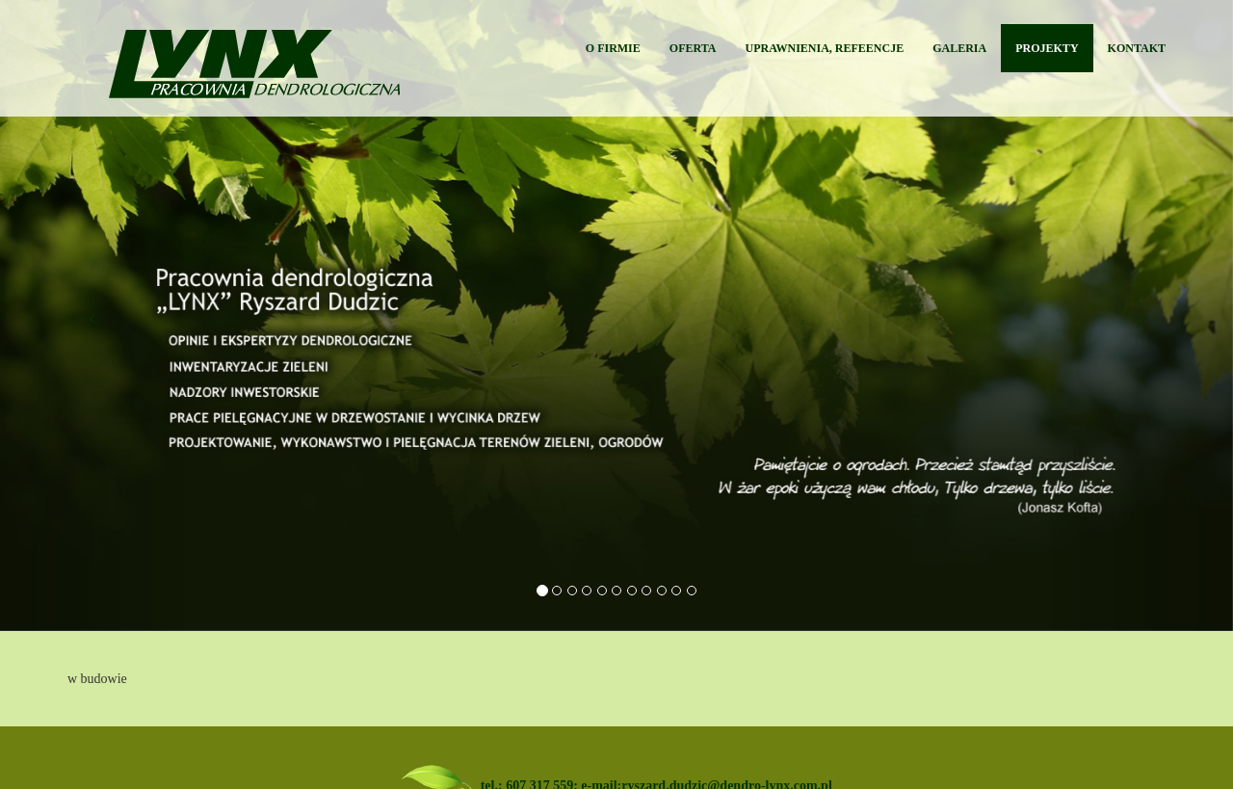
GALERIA (959, 48)
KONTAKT (1137, 48)
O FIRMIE (613, 48)
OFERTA (693, 48)
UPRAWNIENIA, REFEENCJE (825, 48)
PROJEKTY (1046, 48)
